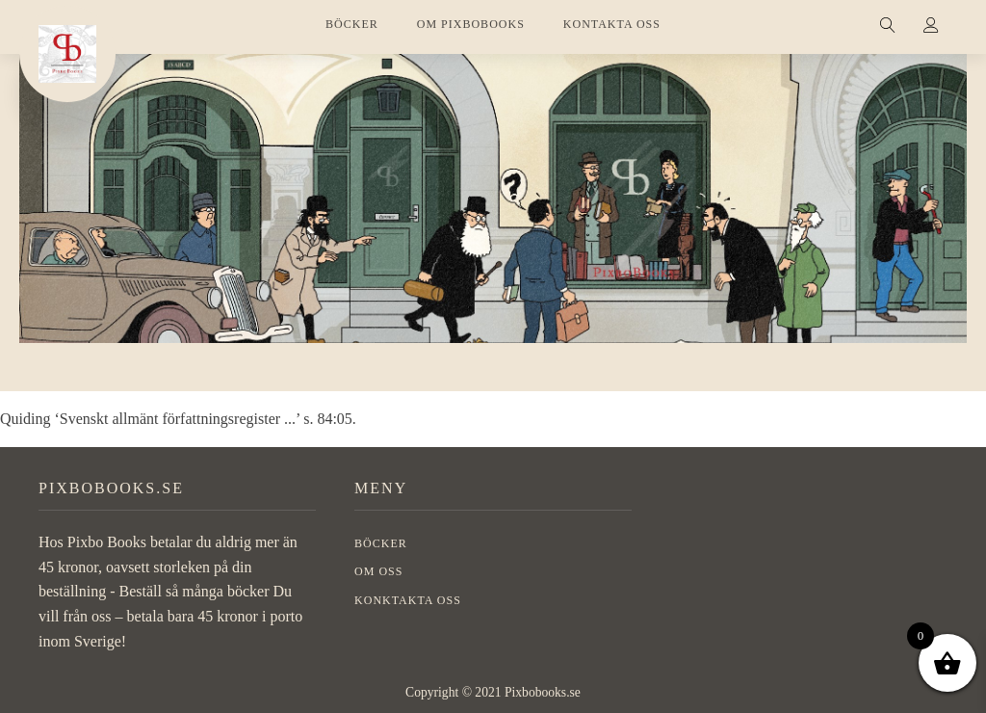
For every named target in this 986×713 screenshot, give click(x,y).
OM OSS (378, 571)
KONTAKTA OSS (612, 24)
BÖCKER (351, 24)
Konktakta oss (407, 600)
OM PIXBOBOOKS (471, 24)
